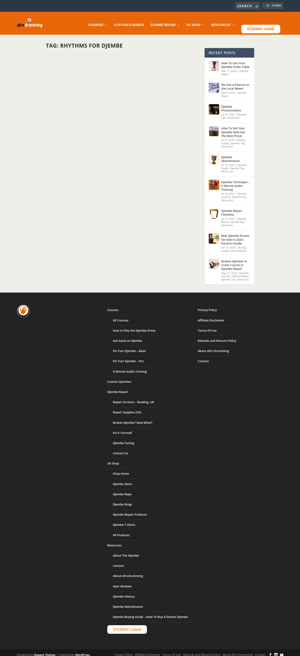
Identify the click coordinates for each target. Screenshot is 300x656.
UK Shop (193, 22)
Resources (221, 22)
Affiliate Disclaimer (211, 317)
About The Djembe (126, 552)
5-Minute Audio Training (130, 368)
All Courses (121, 317)
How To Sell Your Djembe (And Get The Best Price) (233, 128)
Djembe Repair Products (130, 511)
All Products (121, 532)
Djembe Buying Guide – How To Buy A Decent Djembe (150, 613)
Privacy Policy (207, 307)
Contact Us (120, 450)
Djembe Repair (163, 22)
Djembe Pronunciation (231, 105)
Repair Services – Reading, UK (133, 398)
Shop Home (121, 470)
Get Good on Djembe (127, 337)
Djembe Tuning (123, 439)
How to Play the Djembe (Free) (134, 327)
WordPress (82, 651)
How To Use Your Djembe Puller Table (235, 61)
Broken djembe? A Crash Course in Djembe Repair (234, 261)
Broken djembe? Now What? (132, 419)
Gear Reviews (238, 247)
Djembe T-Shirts (124, 521)
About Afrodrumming (128, 572)
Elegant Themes (44, 651)
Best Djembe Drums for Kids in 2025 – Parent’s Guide (235, 236)
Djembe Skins (122, 480)
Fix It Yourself (122, 429)
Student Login (260, 25)
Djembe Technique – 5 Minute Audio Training (235, 182)
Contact (203, 358)
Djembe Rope (122, 491)
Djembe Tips (238, 140)
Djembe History (124, 593)
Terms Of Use (207, 327)
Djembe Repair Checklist (231, 209)
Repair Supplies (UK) (127, 409)
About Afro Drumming (213, 348)
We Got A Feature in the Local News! (235, 83)
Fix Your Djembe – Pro (128, 358)
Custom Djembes (129, 22)
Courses (95, 22)
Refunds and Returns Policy (217, 337)
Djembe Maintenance (230, 155)
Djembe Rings (122, 501)
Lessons (118, 562)
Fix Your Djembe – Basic (129, 348)
